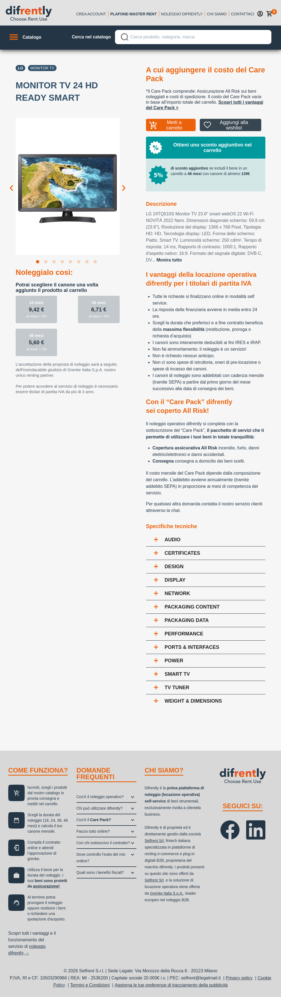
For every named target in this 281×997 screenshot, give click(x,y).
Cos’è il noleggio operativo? (100, 797)
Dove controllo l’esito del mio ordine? (101, 857)
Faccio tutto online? (93, 831)
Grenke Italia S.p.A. (166, 893)
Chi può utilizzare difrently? (100, 808)
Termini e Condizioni (89, 985)
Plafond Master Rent (133, 14)
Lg (20, 68)
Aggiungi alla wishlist (234, 125)
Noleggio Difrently (182, 14)
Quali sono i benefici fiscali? (100, 872)
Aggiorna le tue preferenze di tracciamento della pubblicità (171, 985)
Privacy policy (239, 978)
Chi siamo (216, 14)
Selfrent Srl (154, 840)
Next (124, 182)
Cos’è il (94, 820)
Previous (11, 182)
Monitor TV (42, 68)
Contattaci (242, 14)
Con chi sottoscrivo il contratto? (103, 843)
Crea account (91, 14)
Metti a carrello (174, 125)
